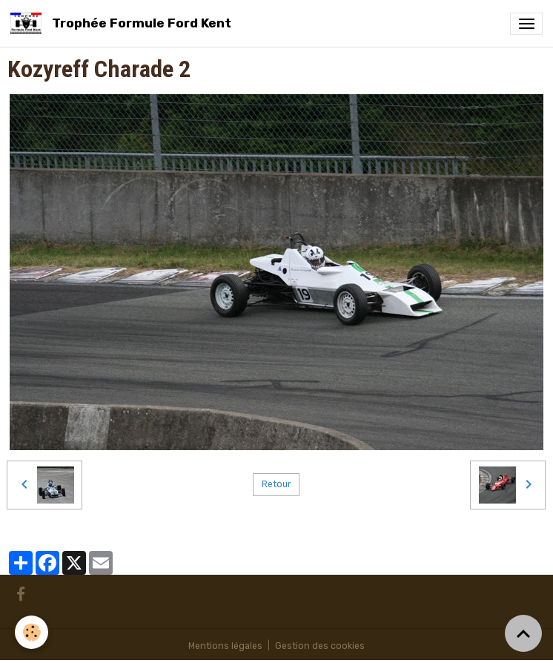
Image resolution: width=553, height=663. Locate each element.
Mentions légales (225, 646)
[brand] (123, 23)
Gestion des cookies (320, 646)
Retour (276, 484)
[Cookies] (31, 632)
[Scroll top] (523, 633)
